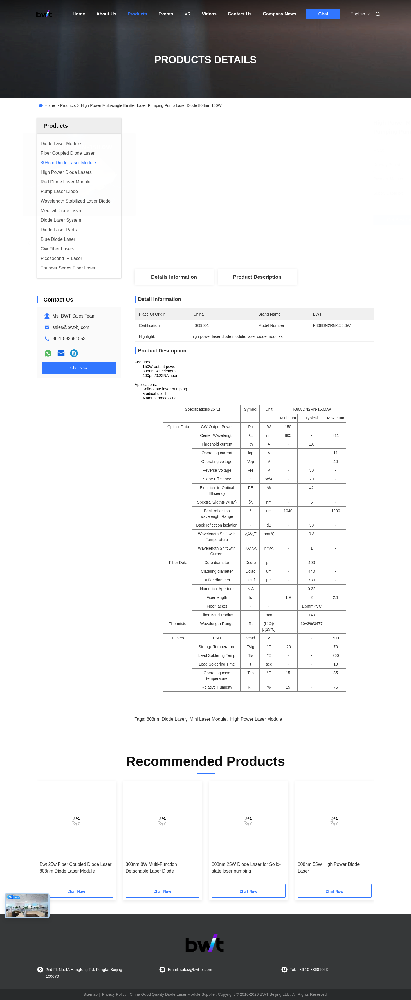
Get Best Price (287, 220)
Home (79, 14)
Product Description (257, 277)
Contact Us (239, 14)
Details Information (174, 277)
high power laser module (256, 719)
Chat (323, 14)
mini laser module (208, 719)
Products (137, 14)
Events (165, 14)
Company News (279, 14)
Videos (209, 14)
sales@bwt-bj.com (71, 327)
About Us (106, 14)
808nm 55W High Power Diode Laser (329, 867)
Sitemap (90, 994)
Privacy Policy (114, 994)
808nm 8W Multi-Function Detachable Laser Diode (151, 867)
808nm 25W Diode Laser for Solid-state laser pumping (246, 867)
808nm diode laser (166, 719)
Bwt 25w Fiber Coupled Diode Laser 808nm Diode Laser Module (76, 867)
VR (187, 14)
